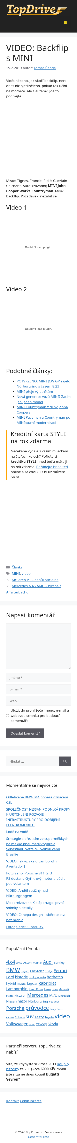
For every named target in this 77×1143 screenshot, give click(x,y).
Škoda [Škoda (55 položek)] (53, 1023)
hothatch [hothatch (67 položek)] (55, 976)
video (26, 573)
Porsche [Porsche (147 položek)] (15, 1008)
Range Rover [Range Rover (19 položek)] (56, 1009)
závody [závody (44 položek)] (41, 1024)
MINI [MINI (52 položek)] (53, 995)
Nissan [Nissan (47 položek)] (11, 1001)
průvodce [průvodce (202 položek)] (37, 1007)
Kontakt (12, 1100)
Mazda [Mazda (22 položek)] (10, 995)
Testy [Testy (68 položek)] (39, 1017)
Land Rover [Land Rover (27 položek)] (36, 989)
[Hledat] (65, 761)
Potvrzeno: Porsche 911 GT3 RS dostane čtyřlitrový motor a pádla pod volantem (36, 878)
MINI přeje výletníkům (35, 391)
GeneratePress (38, 1137)
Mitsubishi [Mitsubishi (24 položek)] (64, 995)
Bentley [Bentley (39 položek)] (59, 962)
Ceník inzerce (31, 1100)
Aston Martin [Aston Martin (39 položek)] (32, 962)
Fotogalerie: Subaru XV (24, 926)
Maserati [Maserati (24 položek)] (64, 989)
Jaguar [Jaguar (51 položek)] (32, 983)
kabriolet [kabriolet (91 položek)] (47, 983)
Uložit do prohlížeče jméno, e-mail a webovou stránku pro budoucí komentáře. (40, 715)
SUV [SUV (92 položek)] (30, 1017)
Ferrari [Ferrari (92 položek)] (60, 970)
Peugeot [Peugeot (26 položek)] (54, 1001)
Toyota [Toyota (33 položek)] (49, 1017)
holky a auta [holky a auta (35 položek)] (37, 977)
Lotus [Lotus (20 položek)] (55, 989)
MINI (16, 573)
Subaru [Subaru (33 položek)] (20, 1017)
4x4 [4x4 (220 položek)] (10, 961)
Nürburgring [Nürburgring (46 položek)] (38, 1001)
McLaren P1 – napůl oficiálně (35, 579)
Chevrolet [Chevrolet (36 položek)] (37, 971)
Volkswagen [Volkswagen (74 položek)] (17, 1024)
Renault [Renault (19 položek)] (10, 1017)
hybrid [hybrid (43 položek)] (11, 983)
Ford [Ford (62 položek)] (10, 976)
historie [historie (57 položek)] (21, 976)
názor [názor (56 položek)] (22, 1001)
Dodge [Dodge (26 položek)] (49, 971)
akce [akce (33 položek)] (19, 962)
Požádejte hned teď (52, 466)
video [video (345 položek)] (62, 1016)
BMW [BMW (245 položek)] (13, 970)
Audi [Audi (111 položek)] (48, 962)
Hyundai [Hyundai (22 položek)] (21, 983)
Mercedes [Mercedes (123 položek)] (37, 995)
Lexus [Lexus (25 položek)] (47, 989)
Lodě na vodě (17, 831)
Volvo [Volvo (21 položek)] (32, 1024)
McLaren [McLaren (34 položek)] (20, 995)
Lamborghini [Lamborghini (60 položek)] (17, 988)
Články (17, 567)
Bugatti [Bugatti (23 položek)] (25, 971)
